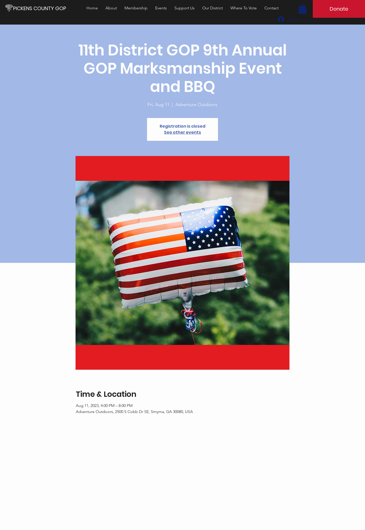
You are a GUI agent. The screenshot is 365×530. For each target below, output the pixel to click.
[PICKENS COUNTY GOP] (41, 8)
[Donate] (339, 9)
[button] (302, 9)
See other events (182, 132)
